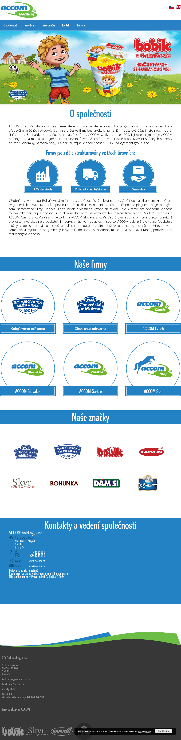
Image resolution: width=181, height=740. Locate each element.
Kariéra (81, 25)
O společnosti (10, 25)
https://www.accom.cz (19, 679)
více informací (144, 731)
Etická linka (7, 694)
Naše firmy (30, 25)
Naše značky (48, 25)
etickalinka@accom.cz (13, 697)
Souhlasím (163, 731)
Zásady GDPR (8, 689)
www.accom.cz (37, 561)
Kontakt (66, 25)
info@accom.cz (37, 566)
